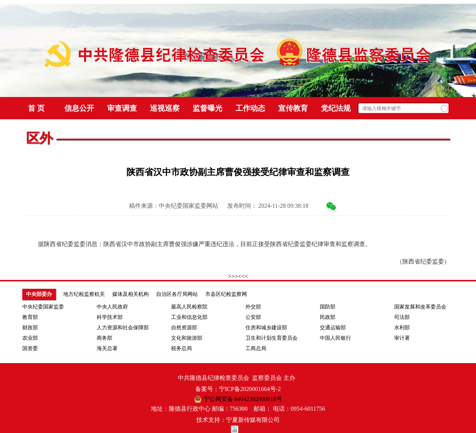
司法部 (402, 317)
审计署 (402, 338)
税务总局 (181, 348)
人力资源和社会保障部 (123, 327)
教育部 (30, 317)
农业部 (30, 338)
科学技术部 (110, 317)
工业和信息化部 (189, 317)
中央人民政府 (112, 307)
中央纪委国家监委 (43, 307)
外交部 (253, 307)
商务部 (104, 338)
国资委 (30, 348)
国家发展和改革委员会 (420, 307)
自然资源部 (184, 327)
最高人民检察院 (189, 307)
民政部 (327, 317)
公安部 (253, 317)
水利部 (402, 327)
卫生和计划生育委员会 (271, 338)
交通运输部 (333, 327)
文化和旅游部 (186, 338)
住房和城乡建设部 (266, 327)
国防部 (327, 307)
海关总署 (107, 348)
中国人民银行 (335, 338)
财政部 (30, 327)
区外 (39, 138)
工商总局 (255, 348)
